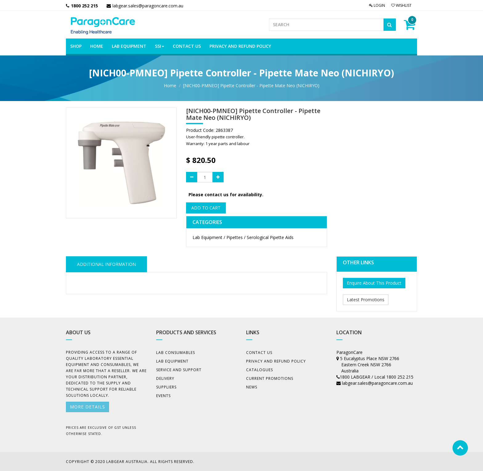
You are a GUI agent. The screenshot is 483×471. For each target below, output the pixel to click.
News (251, 387)
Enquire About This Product (374, 283)
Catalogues (259, 369)
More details (87, 407)
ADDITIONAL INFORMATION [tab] (106, 264)
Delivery (165, 378)
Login (377, 5)
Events (163, 395)
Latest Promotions (365, 299)
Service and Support (178, 369)
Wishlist (401, 5)
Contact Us (259, 352)
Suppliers (166, 387)
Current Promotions (269, 378)
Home (170, 85)
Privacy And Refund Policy (276, 361)
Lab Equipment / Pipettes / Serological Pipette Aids (243, 237)
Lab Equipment (172, 361)
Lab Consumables (175, 352)
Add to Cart (206, 208)
